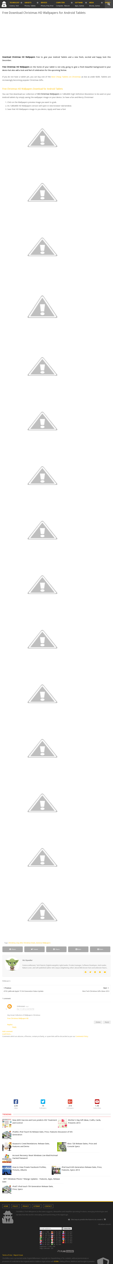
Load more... (6, 1034)
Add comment (7, 1031)
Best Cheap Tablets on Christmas (66, 77)
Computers (63, 4)
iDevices (47, 4)
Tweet (34, 949)
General (39, 943)
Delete (98, 1022)
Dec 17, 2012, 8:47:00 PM (25, 1009)
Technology (14, 4)
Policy (15, 1206)
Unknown (21, 1006)
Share (12, 949)
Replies (10, 1025)
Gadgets (30, 4)
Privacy (26, 1206)
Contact (48, 1206)
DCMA (56, 1261)
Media (94, 4)
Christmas (12, 943)
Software (79, 4)
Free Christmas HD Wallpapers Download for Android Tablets (32, 89)
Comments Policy (82, 1036)
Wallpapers (46, 943)
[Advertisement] (56, 35)
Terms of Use (7, 1255)
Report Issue (18, 1255)
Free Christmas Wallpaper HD (17, 1018)
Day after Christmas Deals (25, 943)
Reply (107, 1022)
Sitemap (36, 1206)
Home (6, 1206)
